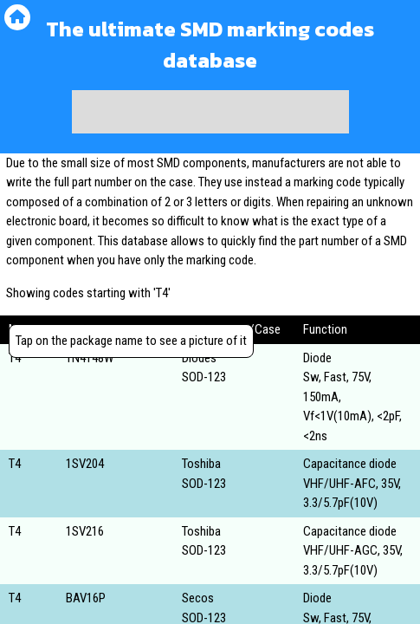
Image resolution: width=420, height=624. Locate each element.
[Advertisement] (210, 111)
